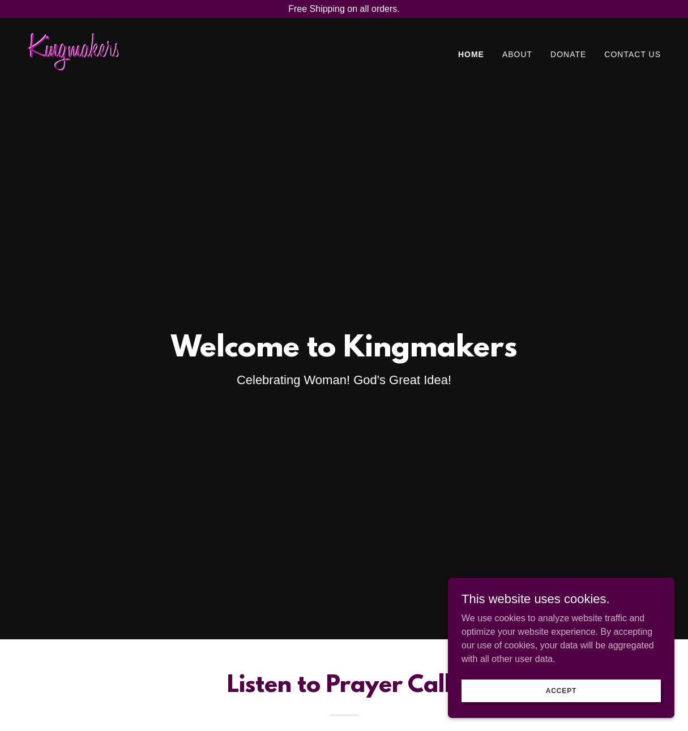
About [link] (517, 54)
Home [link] (471, 54)
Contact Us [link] (632, 54)
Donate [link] (568, 54)
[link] (75, 52)
